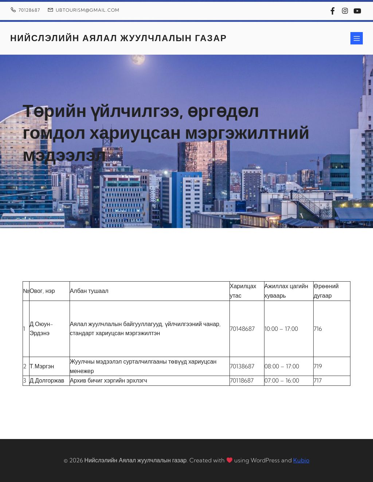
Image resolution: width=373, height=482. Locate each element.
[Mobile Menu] (356, 38)
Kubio (301, 460)
